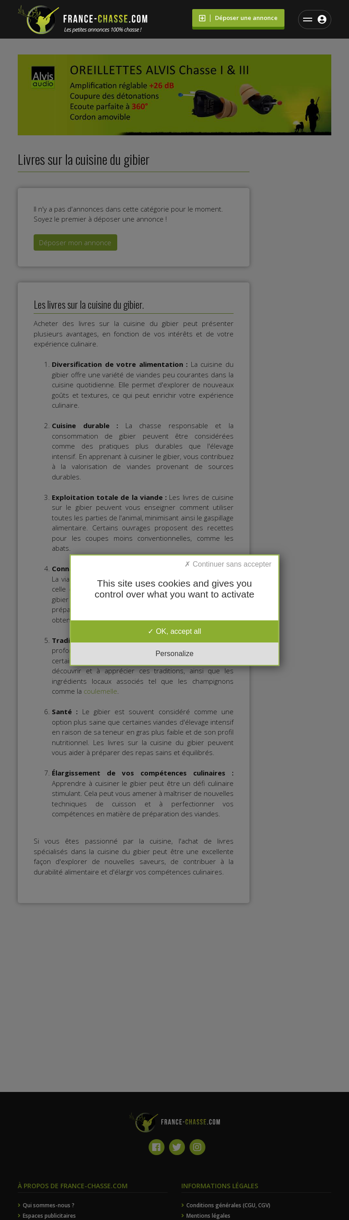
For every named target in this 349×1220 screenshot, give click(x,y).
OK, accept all (174, 631)
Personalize (174, 653)
